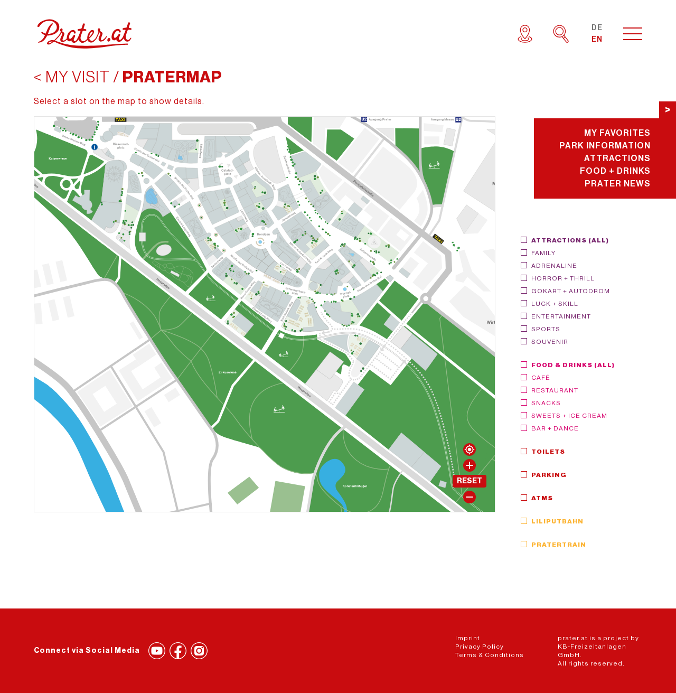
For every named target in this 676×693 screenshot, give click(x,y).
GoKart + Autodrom (570, 291)
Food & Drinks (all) (573, 365)
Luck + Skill (554, 304)
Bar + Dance (555, 428)
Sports (545, 329)
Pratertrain (558, 544)
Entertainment (561, 316)
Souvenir (549, 342)
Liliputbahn (557, 521)
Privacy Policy (479, 646)
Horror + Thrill (563, 278)
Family (543, 253)
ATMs (542, 498)
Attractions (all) (570, 240)
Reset (469, 481)
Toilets (548, 451)
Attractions (617, 158)
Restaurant (554, 390)
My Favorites (617, 133)
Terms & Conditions (489, 655)
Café (540, 377)
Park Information (605, 146)
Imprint (467, 638)
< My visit (72, 77)
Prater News (618, 184)
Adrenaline (554, 266)
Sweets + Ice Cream (569, 416)
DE (597, 28)
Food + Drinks (615, 171)
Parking (549, 475)
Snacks (546, 403)
